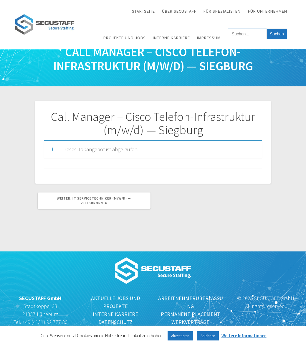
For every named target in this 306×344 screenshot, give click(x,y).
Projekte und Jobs (124, 37)
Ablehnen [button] (208, 335)
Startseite (143, 11)
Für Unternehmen (267, 11)
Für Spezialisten (222, 11)
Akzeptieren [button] (180, 335)
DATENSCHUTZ (115, 322)
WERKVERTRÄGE (190, 322)
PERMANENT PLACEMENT (190, 314)
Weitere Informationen (244, 335)
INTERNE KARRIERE (115, 314)
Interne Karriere (171, 37)
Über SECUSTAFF (179, 11)
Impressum (209, 37)
